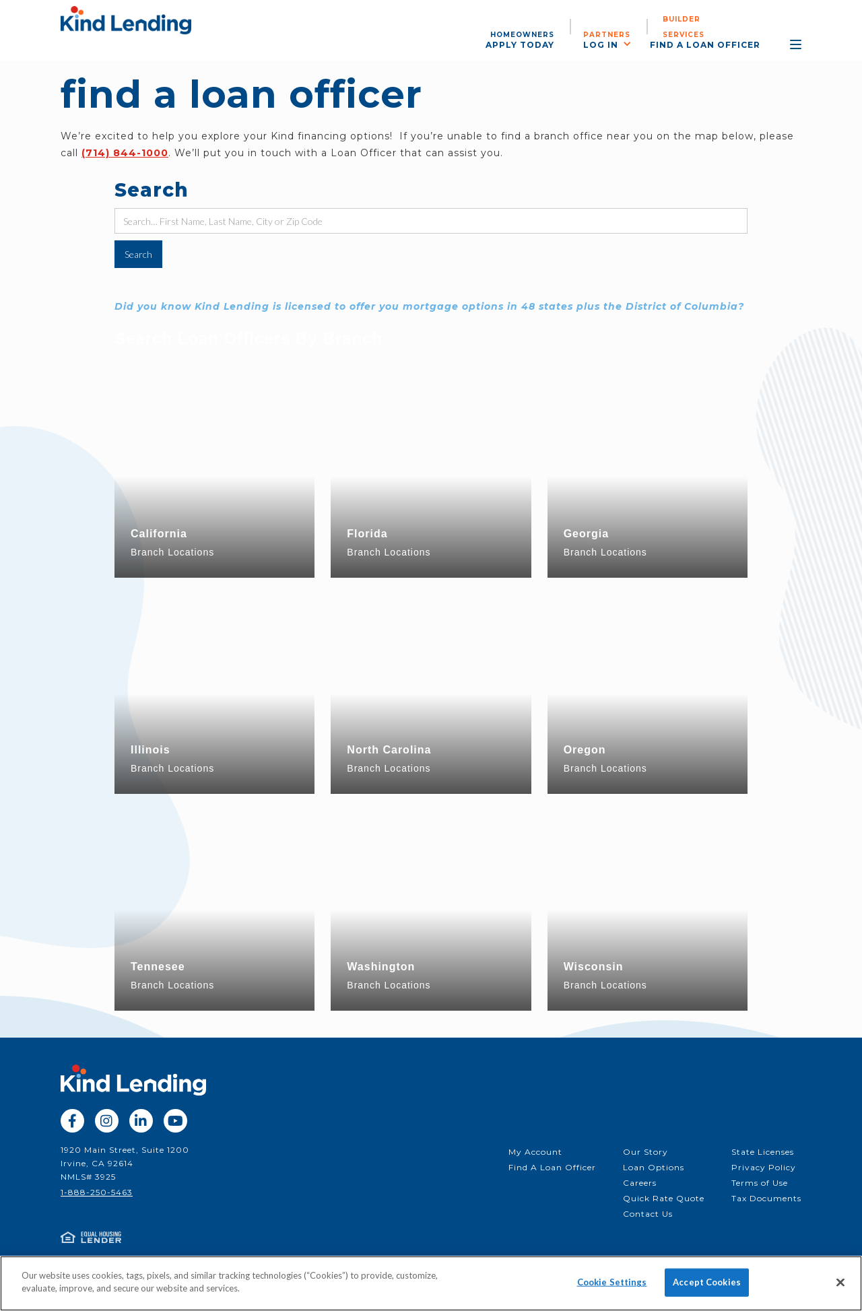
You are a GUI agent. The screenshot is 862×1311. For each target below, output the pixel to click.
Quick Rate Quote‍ (663, 1198)
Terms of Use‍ (759, 1183)
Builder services (683, 27)
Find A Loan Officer (552, 1167)
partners (606, 34)
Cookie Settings (612, 1282)
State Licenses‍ (762, 1152)
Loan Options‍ (653, 1167)
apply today (520, 45)
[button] (614, 44)
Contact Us (648, 1214)
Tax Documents (766, 1198)
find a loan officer (705, 45)
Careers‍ (640, 1183)
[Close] (840, 1282)
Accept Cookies (707, 1282)
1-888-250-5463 (97, 1192)
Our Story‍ (645, 1152)
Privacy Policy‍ (763, 1167)
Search (151, 189)
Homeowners (522, 34)
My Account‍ (535, 1152)
